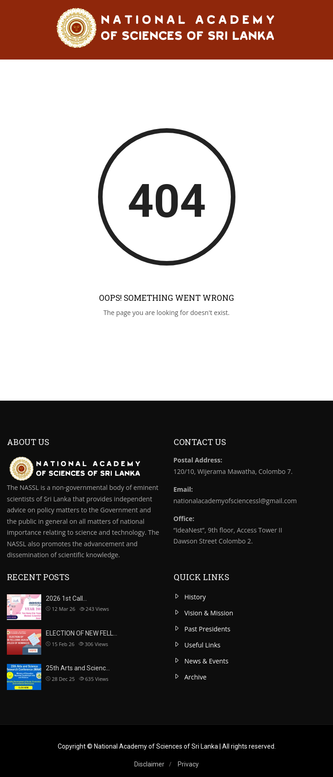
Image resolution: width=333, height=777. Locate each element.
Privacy (188, 764)
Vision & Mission (209, 613)
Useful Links (203, 645)
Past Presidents (207, 629)
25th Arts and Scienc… (78, 668)
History (195, 596)
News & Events (207, 661)
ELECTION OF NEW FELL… (81, 633)
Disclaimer (149, 764)
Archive (196, 677)
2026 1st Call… (66, 598)
